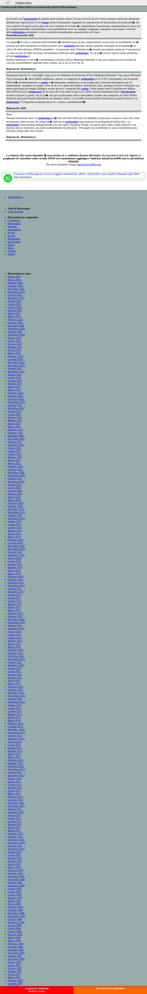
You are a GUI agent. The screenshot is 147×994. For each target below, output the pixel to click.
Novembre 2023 (16, 365)
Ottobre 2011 (15, 809)
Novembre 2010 (16, 842)
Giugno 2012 (15, 784)
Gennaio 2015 (15, 689)
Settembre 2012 (16, 775)
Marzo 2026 (14, 279)
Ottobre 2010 (15, 845)
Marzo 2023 (14, 389)
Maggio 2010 (15, 861)
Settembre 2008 (16, 922)
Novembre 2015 (16, 659)
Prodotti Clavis (23, 2)
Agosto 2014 (14, 705)
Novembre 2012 (16, 769)
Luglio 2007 (14, 965)
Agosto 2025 (14, 301)
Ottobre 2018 (15, 552)
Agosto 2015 (14, 668)
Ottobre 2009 (15, 882)
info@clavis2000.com (89, 164)
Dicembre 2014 (16, 692)
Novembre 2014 (16, 695)
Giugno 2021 (15, 454)
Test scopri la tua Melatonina (110, 988)
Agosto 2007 (14, 962)
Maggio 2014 (15, 714)
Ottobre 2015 (15, 662)
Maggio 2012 (15, 787)
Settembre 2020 (16, 481)
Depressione (14, 223)
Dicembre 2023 (16, 362)
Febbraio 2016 (15, 650)
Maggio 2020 (15, 494)
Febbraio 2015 (15, 686)
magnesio (69, 45)
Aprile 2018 (14, 570)
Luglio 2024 (14, 340)
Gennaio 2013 (15, 763)
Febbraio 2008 (15, 943)
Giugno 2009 (15, 894)
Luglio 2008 (14, 928)
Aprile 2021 (14, 460)
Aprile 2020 (14, 497)
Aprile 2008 (14, 937)
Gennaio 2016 (15, 653)
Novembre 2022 (16, 402)
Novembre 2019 (16, 512)
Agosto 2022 (14, 411)
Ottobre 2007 (15, 956)
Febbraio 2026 (15, 282)
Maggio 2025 (15, 310)
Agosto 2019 (14, 521)
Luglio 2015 (14, 671)
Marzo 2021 (14, 463)
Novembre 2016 (16, 622)
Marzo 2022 (14, 426)
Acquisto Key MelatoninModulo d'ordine (37, 990)
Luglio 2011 (14, 818)
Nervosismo (14, 241)
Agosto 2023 (14, 374)
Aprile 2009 (14, 901)
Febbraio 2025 (15, 319)
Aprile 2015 (14, 680)
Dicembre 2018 (16, 546)
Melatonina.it (15, 197)
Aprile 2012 (14, 790)
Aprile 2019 (14, 533)
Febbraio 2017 (15, 613)
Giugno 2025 (15, 307)
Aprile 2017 (14, 607)
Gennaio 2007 (15, 983)
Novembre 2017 (16, 585)
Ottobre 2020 (15, 478)
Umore (11, 254)
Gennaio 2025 (15, 322)
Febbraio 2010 (15, 870)
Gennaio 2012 (15, 800)
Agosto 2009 (14, 888)
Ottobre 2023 (15, 368)
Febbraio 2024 (15, 356)
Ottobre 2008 (15, 919)
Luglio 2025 (14, 304)
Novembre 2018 (16, 549)
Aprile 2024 (14, 350)
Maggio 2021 (15, 457)
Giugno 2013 (15, 748)
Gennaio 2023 (15, 396)
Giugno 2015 (15, 674)
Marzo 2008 (14, 940)
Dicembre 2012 (16, 766)
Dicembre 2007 (16, 949)
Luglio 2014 (14, 708)
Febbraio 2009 (15, 907)
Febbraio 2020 (15, 503)
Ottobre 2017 (15, 588)
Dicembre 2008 (16, 913)
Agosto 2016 (14, 631)
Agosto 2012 (14, 778)
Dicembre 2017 (16, 582)
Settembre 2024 (16, 334)
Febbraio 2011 (15, 833)
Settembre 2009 (16, 885)
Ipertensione (14, 229)
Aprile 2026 (14, 276)
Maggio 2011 (15, 824)
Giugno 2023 (15, 380)
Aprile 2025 (14, 313)
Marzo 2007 (14, 977)
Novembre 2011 (16, 806)
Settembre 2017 (16, 591)
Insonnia (12, 226)
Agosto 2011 (14, 815)
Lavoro (11, 235)
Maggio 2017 (15, 604)
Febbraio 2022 (15, 429)
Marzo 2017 (14, 610)
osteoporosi (30, 18)
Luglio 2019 (14, 524)
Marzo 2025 (14, 316)
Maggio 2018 (15, 567)
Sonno (11, 244)
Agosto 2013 (14, 741)
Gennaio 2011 (15, 836)
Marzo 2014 (14, 720)
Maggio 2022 (15, 420)
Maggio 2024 (15, 347)
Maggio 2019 (15, 530)
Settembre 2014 (16, 702)
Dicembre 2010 (16, 839)
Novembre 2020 (16, 475)
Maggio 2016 (15, 640)
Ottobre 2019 (15, 515)
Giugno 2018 (15, 564)
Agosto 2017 (14, 594)
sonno (45, 22)
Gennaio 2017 (15, 616)
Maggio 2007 (15, 971)
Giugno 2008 (15, 931)
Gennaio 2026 (15, 285)
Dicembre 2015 (16, 656)
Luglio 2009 (14, 891)
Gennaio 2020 (15, 506)
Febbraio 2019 (15, 539)
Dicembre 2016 (16, 619)
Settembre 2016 (16, 628)
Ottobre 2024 (15, 331)
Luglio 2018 (14, 561)
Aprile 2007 (14, 974)
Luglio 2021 (14, 451)
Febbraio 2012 (15, 796)
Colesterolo (14, 220)
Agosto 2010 (14, 852)
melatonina (18, 32)
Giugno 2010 (15, 858)
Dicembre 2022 (16, 399)
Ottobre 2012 (15, 772)
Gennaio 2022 (15, 432)
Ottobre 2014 (15, 699)
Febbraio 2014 (15, 723)
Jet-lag (11, 232)
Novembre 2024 (16, 328)
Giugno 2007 (15, 968)
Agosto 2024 (14, 337)
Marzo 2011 (14, 830)
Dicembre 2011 (16, 803)
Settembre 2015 (16, 665)
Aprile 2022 (14, 423)
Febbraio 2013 (15, 760)
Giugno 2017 (15, 601)
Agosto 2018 (14, 558)
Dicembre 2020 (16, 472)
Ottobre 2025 (15, 295)
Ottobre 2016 (15, 625)
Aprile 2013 (14, 754)
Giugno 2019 (15, 527)
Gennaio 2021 (15, 469)
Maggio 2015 (15, 677)
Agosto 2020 (14, 484)
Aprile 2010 (14, 864)
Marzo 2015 (14, 683)
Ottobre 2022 (15, 405)
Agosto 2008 (14, 925)
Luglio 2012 (14, 781)
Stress (11, 248)
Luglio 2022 (14, 414)
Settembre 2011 (16, 812)
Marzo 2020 (14, 500)
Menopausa (14, 238)
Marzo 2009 (14, 904)
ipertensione (129, 91)
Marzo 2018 (14, 573)
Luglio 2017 (14, 598)
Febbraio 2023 (15, 393)
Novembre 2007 (16, 953)
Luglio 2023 (14, 377)
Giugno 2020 (15, 490)
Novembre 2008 (16, 916)
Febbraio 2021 (15, 466)
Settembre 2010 (16, 848)
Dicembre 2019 (16, 509)
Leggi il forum (15, 211)
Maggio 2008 (15, 934)
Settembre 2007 (16, 959)
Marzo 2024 (14, 353)
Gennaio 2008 (15, 946)
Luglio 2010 (14, 855)
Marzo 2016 (14, 647)
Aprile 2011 (14, 827)
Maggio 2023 (15, 383)
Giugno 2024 (15, 344)
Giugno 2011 (15, 821)
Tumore (12, 251)
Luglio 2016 (14, 634)
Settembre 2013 (16, 738)
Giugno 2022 (15, 417)
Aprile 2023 (14, 386)
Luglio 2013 (14, 744)
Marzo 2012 (14, 793)
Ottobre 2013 (15, 735)
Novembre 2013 (16, 732)
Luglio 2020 (14, 487)
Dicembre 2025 (16, 288)
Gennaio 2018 (15, 579)
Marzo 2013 (14, 757)
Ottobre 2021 (15, 441)
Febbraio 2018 (15, 576)
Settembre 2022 (16, 408)
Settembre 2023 (16, 371)
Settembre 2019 (16, 518)
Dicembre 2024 (16, 325)
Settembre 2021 (16, 445)
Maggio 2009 (15, 897)
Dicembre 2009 (16, 876)
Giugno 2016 (15, 637)
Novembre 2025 (16, 292)
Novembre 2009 (16, 879)
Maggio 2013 (15, 751)
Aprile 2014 (14, 717)
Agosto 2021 (14, 448)
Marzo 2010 (14, 867)
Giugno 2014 (15, 711)
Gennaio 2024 (15, 359)
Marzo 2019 (14, 536)
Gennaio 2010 (15, 873)
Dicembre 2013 (16, 729)
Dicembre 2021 (16, 435)
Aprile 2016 (14, 643)
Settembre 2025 (16, 298)
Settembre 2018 (16, 555)
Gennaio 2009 (15, 910)
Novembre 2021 (16, 438)
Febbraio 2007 (15, 980)
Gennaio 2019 (15, 542)
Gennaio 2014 (15, 726)
